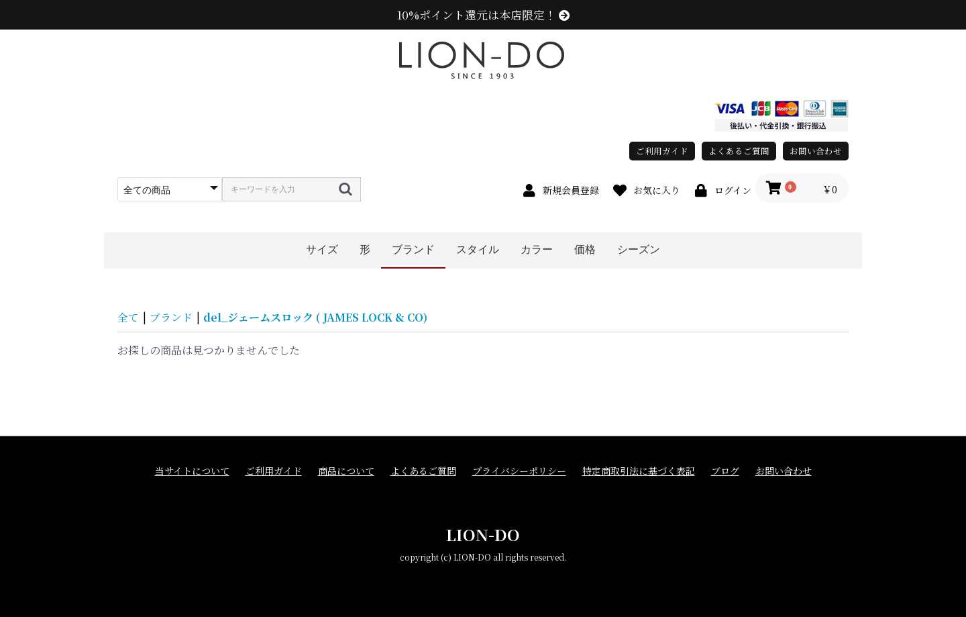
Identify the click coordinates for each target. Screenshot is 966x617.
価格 (585, 249)
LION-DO (483, 534)
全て (128, 317)
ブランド (413, 249)
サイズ (322, 249)
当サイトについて (192, 471)
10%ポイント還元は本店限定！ (483, 15)
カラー (537, 249)
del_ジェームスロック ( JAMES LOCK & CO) (315, 317)
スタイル (477, 249)
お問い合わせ (816, 150)
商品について (346, 471)
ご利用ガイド (662, 150)
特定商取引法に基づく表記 (638, 471)
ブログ (725, 471)
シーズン (638, 249)
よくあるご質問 (738, 150)
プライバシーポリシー (519, 471)
